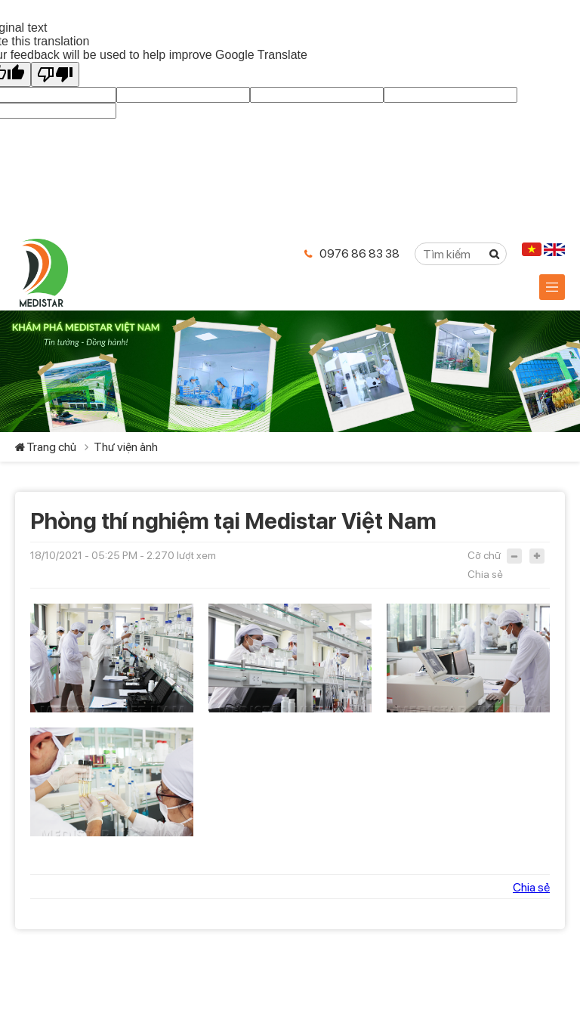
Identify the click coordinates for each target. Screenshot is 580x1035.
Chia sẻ (485, 574)
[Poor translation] (55, 74)
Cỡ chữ (484, 555)
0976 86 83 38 (359, 253)
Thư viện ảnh (126, 447)
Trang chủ (51, 447)
